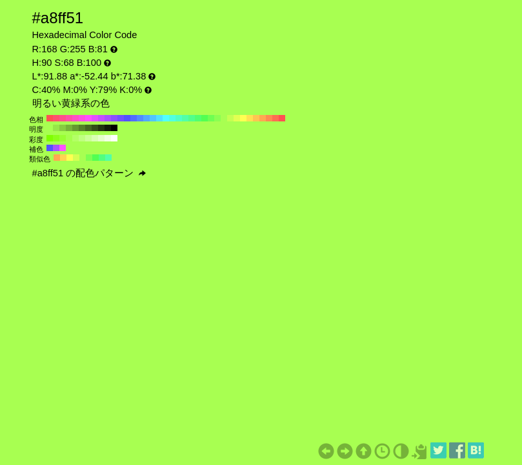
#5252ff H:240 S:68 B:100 (127, 118)
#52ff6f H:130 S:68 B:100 (198, 118)
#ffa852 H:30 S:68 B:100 (262, 118)
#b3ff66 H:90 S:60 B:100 (75, 138)
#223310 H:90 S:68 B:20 (101, 128)
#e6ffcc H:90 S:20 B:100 (101, 138)
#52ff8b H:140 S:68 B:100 (191, 118)
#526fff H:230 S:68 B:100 (133, 118)
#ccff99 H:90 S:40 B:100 (88, 138)
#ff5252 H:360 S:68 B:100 (49, 118)
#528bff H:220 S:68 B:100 (140, 118)
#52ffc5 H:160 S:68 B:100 (179, 118)
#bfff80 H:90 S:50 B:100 (82, 138)
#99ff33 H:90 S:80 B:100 (62, 138)
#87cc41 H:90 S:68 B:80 (62, 128)
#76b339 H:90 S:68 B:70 (69, 128)
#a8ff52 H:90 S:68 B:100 (224, 118)
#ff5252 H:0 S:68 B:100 (282, 118)
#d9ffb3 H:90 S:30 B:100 (95, 138)
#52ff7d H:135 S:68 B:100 (102, 157)
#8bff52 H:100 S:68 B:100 (217, 118)
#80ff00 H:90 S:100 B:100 (49, 138)
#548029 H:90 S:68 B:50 (82, 128)
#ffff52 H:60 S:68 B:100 (243, 118)
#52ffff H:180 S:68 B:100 (166, 118)
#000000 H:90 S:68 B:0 (114, 128)
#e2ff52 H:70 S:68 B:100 (237, 118)
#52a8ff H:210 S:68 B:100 (146, 118)
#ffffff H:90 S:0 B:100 (114, 138)
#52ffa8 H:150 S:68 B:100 (185, 118)
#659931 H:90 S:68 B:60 (75, 128)
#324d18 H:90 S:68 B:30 (95, 128)
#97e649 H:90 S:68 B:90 (56, 128)
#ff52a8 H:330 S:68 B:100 (69, 118)
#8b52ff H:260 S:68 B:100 (114, 118)
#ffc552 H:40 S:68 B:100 (256, 118)
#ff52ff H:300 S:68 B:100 (88, 118)
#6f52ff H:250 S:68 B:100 (120, 118)
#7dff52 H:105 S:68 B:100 (89, 157)
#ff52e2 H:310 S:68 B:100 (82, 118)
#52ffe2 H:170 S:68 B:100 (172, 118)
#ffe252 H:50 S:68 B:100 (249, 118)
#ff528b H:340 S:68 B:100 (62, 118)
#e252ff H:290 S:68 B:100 (95, 118)
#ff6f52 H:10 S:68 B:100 (275, 118)
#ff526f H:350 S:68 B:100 (56, 118)
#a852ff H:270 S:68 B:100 (108, 118)
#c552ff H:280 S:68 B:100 (101, 118)
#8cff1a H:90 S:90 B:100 (56, 138)
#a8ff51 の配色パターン (89, 173)
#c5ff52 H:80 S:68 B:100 (230, 118)
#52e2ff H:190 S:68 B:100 (159, 118)
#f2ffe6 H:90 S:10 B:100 (108, 138)
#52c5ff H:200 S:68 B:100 (153, 118)
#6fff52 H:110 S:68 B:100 (211, 118)
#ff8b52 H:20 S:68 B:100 (269, 118)
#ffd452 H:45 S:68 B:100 (63, 157)
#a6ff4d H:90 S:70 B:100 (69, 138)
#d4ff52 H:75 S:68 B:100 (76, 157)
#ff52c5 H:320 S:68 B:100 (75, 118)
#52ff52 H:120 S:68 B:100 (204, 118)
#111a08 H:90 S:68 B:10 (108, 128)
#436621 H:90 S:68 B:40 (88, 128)
